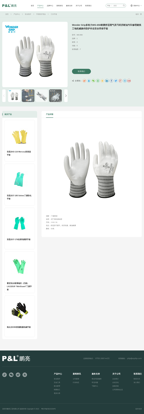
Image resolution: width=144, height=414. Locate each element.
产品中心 (17, 14)
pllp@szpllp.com (134, 358)
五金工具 (57, 382)
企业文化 (115, 382)
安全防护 (28, 14)
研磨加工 (57, 390)
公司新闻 (76, 379)
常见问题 (95, 382)
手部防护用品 (41, 14)
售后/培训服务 (97, 379)
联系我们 (81, 71)
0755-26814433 (102, 358)
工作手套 (54, 14)
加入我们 (137, 382)
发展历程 (115, 386)
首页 (7, 14)
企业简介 (115, 379)
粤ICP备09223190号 (48, 409)
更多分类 (57, 393)
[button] (66, 95)
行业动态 (76, 382)
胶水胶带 (57, 386)
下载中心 (95, 386)
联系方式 (137, 379)
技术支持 (138, 409)
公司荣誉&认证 (117, 390)
